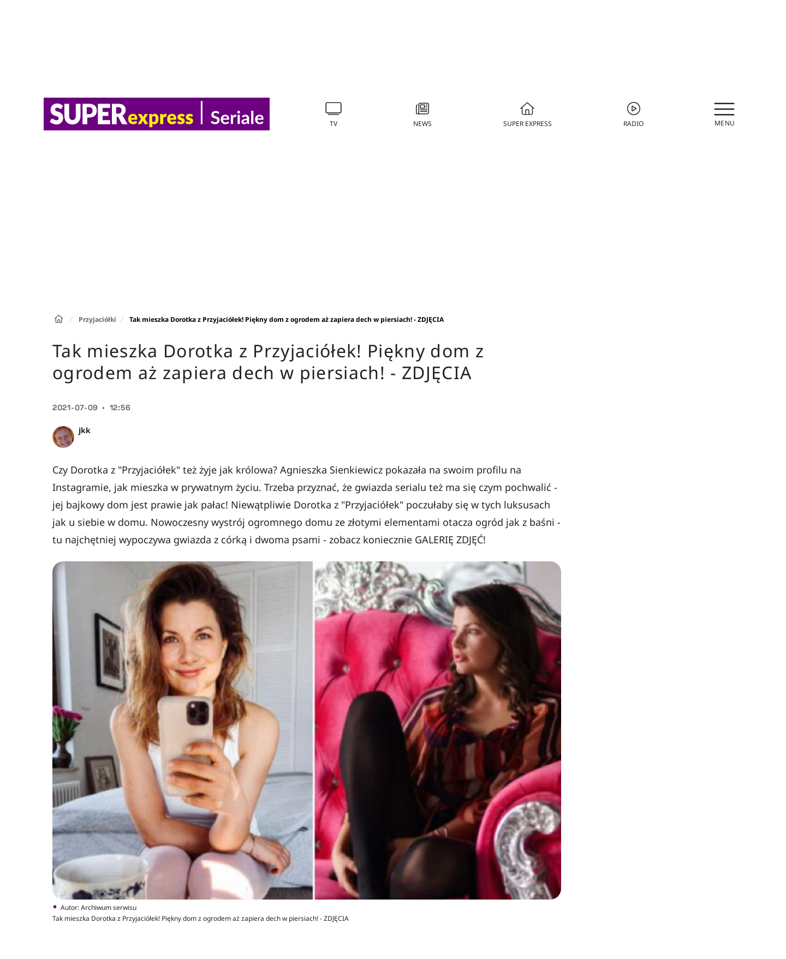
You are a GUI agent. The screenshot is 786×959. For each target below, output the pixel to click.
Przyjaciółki (97, 319)
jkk (85, 430)
